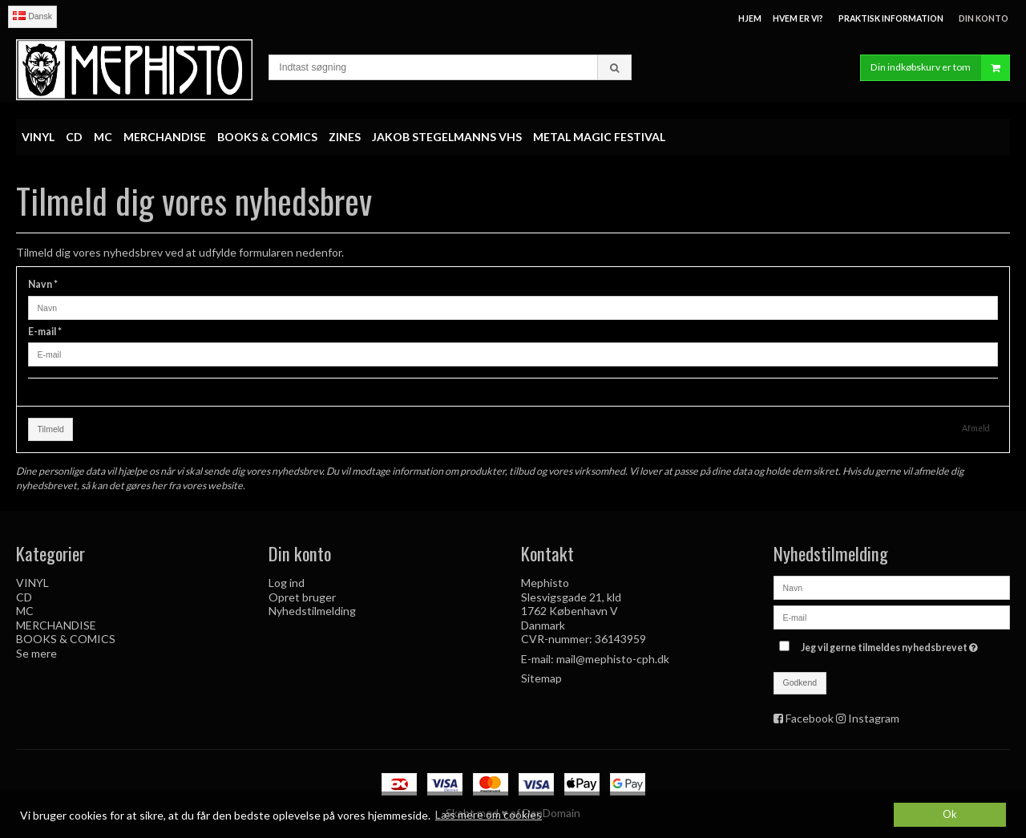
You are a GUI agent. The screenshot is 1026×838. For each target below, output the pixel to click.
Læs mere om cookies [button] (488, 814)
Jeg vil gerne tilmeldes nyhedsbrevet (891, 644)
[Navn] (892, 586)
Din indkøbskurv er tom (939, 67)
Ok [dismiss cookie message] (950, 814)
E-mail (45, 332)
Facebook (810, 718)
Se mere (36, 653)
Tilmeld (51, 429)
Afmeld (976, 428)
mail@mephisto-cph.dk (612, 659)
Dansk (32, 16)
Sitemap (541, 678)
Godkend (800, 682)
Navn (43, 284)
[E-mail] (892, 616)
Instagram (873, 718)
